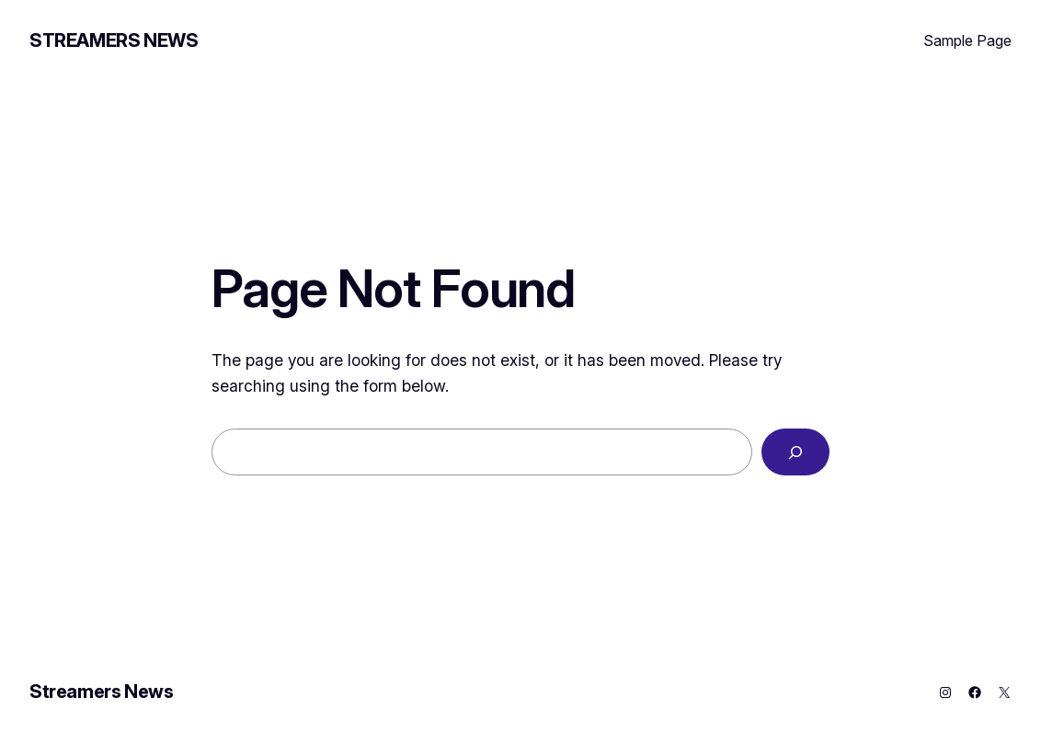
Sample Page (967, 40)
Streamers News (113, 40)
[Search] (795, 452)
